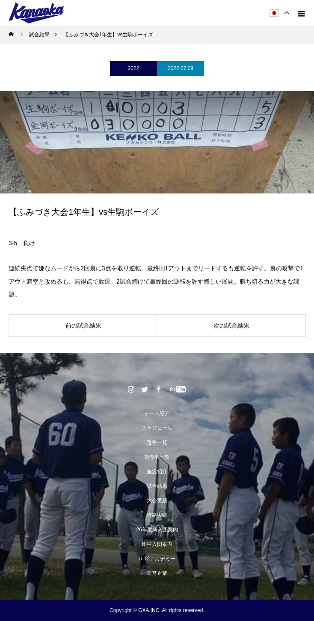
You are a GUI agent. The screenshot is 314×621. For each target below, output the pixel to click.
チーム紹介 (157, 413)
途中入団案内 (157, 544)
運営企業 (157, 573)
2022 (133, 68)
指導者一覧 (157, 457)
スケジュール (157, 428)
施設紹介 (157, 472)
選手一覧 (157, 442)
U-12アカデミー (157, 559)
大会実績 (157, 501)
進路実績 (157, 515)
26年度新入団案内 (157, 530)
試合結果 (157, 486)
